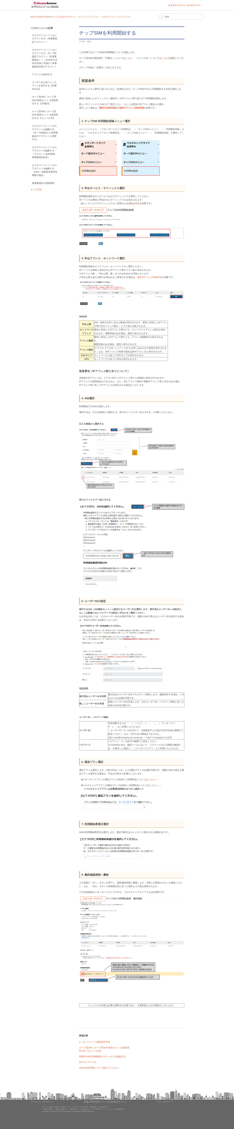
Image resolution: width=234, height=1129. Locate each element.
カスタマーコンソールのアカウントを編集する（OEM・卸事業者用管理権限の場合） (44, 170)
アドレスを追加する (42, 74)
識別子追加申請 (107, 107)
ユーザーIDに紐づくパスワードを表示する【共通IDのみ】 (44, 85)
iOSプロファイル (87, 1062)
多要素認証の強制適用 (43, 183)
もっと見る (36, 189)
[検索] (181, 17)
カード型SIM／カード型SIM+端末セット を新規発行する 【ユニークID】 (45, 114)
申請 (137, 203)
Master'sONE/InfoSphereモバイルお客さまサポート (52, 17)
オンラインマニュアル (88, 17)
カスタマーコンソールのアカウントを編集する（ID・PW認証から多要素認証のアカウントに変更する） (45, 133)
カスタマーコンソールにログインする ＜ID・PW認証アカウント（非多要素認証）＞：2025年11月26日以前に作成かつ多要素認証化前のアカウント (44, 58)
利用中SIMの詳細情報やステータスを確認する (102, 1056)
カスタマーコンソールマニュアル (116, 17)
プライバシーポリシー (41, 1101)
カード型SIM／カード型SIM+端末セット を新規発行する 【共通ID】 (45, 100)
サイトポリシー (165, 1101)
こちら (129, 58)
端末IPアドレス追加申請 (131, 107)
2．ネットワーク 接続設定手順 (94, 1042)
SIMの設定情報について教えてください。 (100, 1067)
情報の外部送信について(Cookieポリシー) (105, 1101)
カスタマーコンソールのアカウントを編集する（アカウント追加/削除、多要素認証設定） (44, 152)
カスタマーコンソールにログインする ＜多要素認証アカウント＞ (44, 38)
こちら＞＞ (153, 779)
